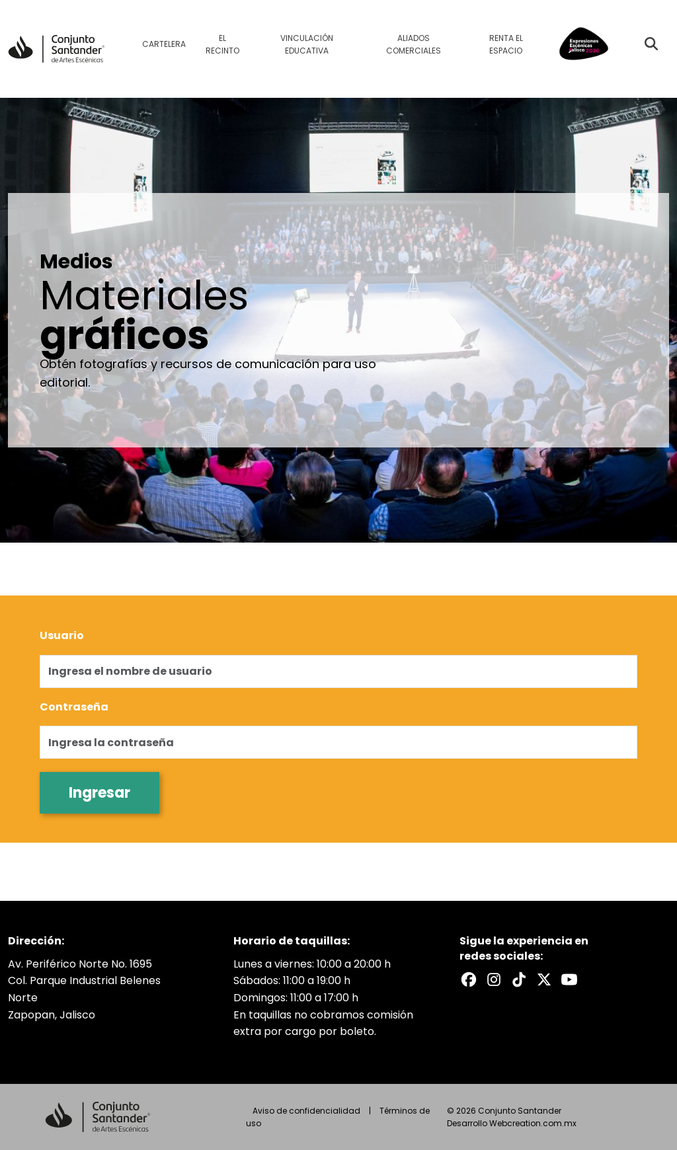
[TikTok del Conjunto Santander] (519, 979)
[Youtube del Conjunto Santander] (569, 979)
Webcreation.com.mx (533, 1123)
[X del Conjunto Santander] (544, 979)
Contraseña (74, 706)
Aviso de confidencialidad (306, 1110)
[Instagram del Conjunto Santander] (494, 979)
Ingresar (99, 793)
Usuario (62, 635)
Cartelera (164, 44)
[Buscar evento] (651, 43)
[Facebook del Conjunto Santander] (468, 979)
